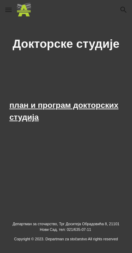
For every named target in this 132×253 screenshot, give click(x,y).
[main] (66, 44)
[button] (8, 9)
